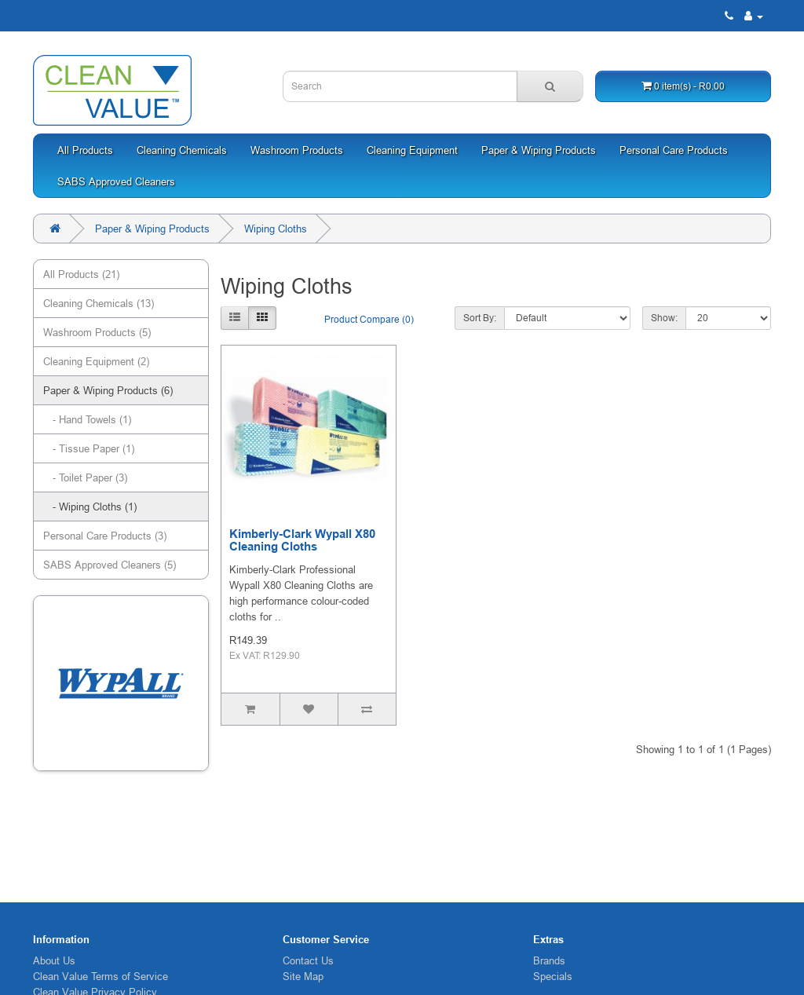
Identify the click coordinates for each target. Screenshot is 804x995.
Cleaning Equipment (412, 150)
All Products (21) (81, 274)
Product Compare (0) (369, 319)
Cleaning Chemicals (182, 150)
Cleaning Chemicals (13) (98, 303)
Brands (549, 960)
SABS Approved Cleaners (116, 181)
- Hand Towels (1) (87, 419)
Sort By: (479, 318)
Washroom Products (296, 150)
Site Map (303, 976)
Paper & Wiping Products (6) (108, 390)
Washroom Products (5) (97, 332)
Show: (664, 318)
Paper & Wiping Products (538, 150)
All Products (85, 150)
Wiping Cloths (275, 228)
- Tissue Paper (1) (88, 448)
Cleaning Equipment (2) (96, 361)
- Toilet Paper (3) (85, 477)
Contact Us (308, 960)
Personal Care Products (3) (104, 535)
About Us (54, 960)
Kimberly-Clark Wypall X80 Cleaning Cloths (302, 540)
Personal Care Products (673, 150)
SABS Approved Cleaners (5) (109, 564)
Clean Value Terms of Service (100, 976)
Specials (552, 976)
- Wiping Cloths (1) (90, 506)
